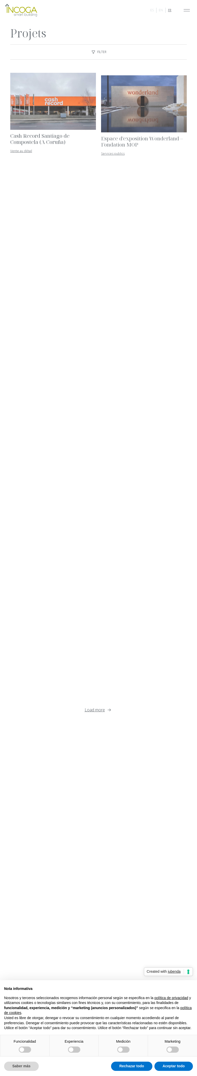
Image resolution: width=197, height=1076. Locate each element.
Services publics (113, 157)
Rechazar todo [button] (131, 1066)
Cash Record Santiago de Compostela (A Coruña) (40, 142)
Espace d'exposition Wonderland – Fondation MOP (142, 145)
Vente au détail (21, 154)
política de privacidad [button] (171, 998)
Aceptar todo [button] (174, 1066)
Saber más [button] (21, 1066)
